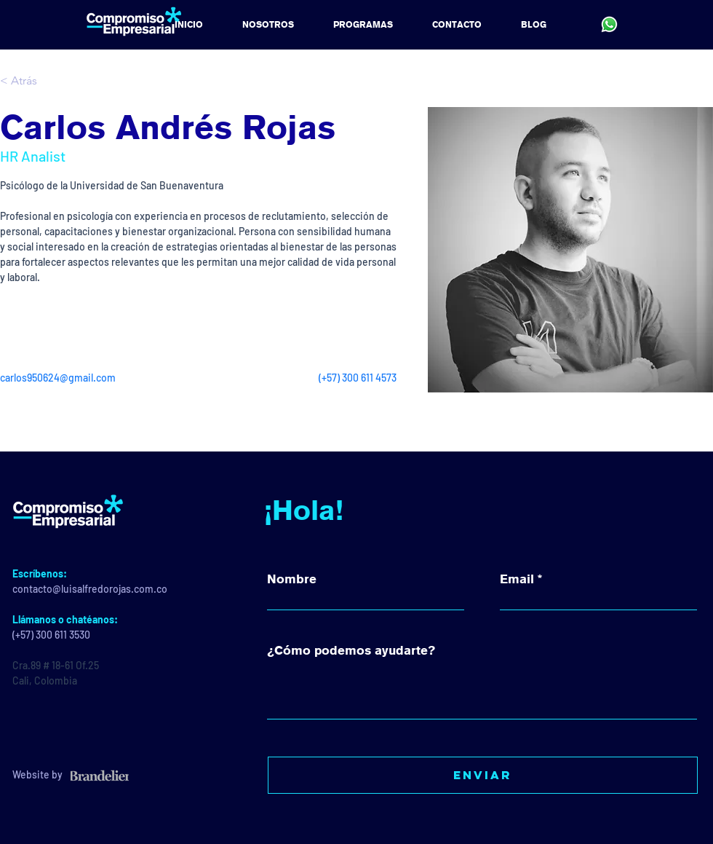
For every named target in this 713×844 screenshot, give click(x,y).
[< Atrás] (28, 81)
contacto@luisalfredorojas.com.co (89, 589)
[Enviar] (483, 775)
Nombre (291, 579)
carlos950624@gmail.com (58, 377)
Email (517, 579)
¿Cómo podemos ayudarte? (351, 650)
